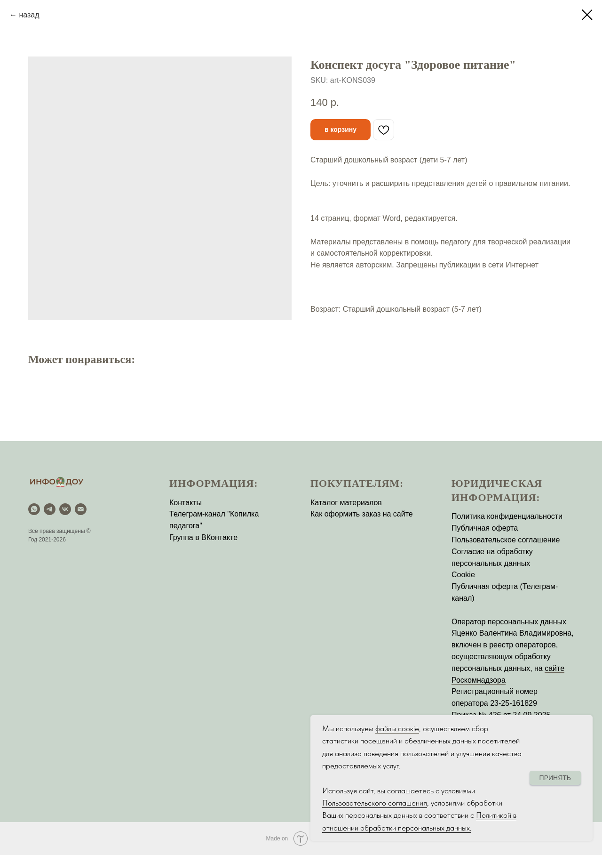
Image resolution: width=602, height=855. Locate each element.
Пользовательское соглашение (506, 540)
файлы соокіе (397, 728)
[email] (81, 509)
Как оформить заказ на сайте (361, 514)
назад (29, 15)
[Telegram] (49, 509)
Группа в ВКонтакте (203, 537)
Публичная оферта (485, 528)
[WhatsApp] (34, 509)
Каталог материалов (346, 503)
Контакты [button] (185, 503)
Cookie (463, 575)
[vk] (65, 509)
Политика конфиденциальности (507, 516)
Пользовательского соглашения (374, 802)
